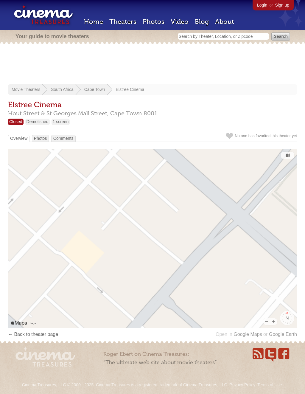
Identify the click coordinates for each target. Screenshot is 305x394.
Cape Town (94, 89)
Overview (18, 138)
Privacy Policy (242, 384)
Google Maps (248, 334)
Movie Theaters (26, 89)
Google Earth (283, 334)
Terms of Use (269, 384)
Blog (202, 22)
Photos (153, 22)
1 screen (61, 121)
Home (93, 22)
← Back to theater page (33, 334)
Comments (63, 138)
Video (180, 22)
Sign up (282, 5)
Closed (15, 121)
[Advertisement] (152, 64)
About (224, 22)
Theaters (122, 22)
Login (262, 5)
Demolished (38, 121)
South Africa (62, 89)
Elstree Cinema (130, 89)
